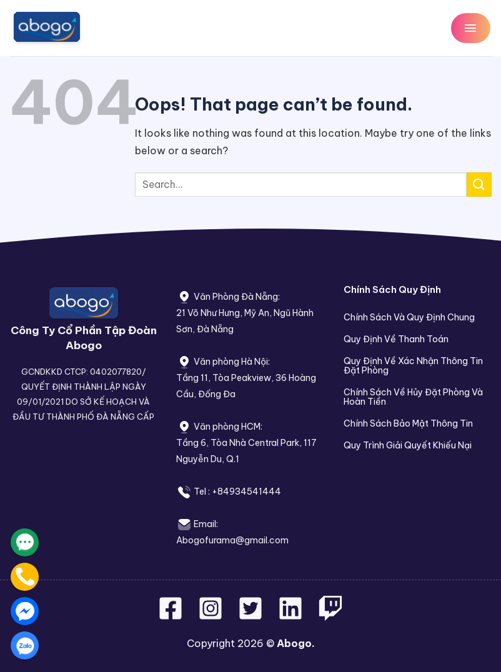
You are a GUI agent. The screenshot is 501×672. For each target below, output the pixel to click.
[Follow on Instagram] (212, 616)
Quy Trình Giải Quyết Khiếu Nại (408, 445)
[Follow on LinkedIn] (290, 616)
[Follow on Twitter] (251, 616)
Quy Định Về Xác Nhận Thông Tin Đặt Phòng (413, 365)
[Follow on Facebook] (172, 616)
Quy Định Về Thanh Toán (396, 339)
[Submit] (479, 184)
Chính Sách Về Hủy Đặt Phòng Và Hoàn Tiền (413, 397)
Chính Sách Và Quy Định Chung (409, 317)
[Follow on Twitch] (330, 616)
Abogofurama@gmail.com (232, 540)
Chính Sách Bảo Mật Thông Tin (408, 423)
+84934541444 (246, 491)
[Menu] (470, 27)
